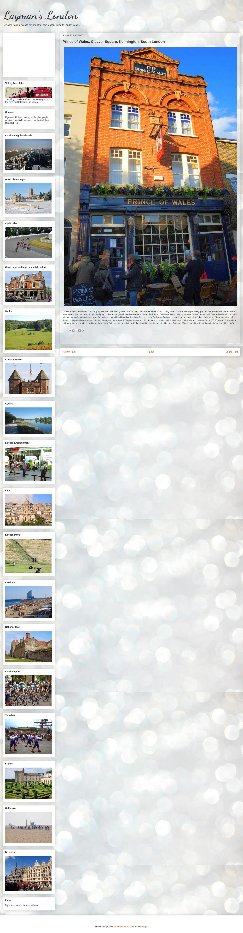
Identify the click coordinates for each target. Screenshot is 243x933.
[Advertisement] (28, 54)
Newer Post (69, 352)
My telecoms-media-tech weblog (21, 905)
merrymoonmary (119, 926)
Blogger (143, 926)
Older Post (232, 352)
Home (150, 352)
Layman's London (40, 15)
